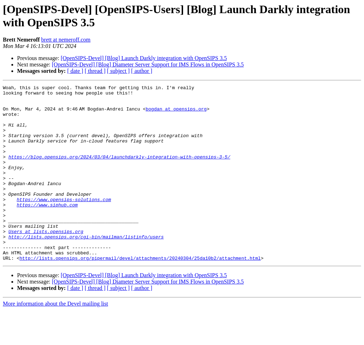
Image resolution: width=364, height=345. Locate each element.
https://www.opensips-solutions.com (64, 223)
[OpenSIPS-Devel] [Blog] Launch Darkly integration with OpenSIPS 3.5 (144, 58)
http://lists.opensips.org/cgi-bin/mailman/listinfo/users (86, 267)
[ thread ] (95, 71)
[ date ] (75, 71)
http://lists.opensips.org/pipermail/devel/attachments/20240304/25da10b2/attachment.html (140, 293)
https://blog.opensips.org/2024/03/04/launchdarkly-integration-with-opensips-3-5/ (119, 171)
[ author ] (141, 71)
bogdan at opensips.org (177, 114)
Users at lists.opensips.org (46, 261)
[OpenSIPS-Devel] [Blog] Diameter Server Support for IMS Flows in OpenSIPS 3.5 (148, 64)
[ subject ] (118, 71)
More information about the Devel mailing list (55, 339)
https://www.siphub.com (47, 229)
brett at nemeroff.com (66, 40)
